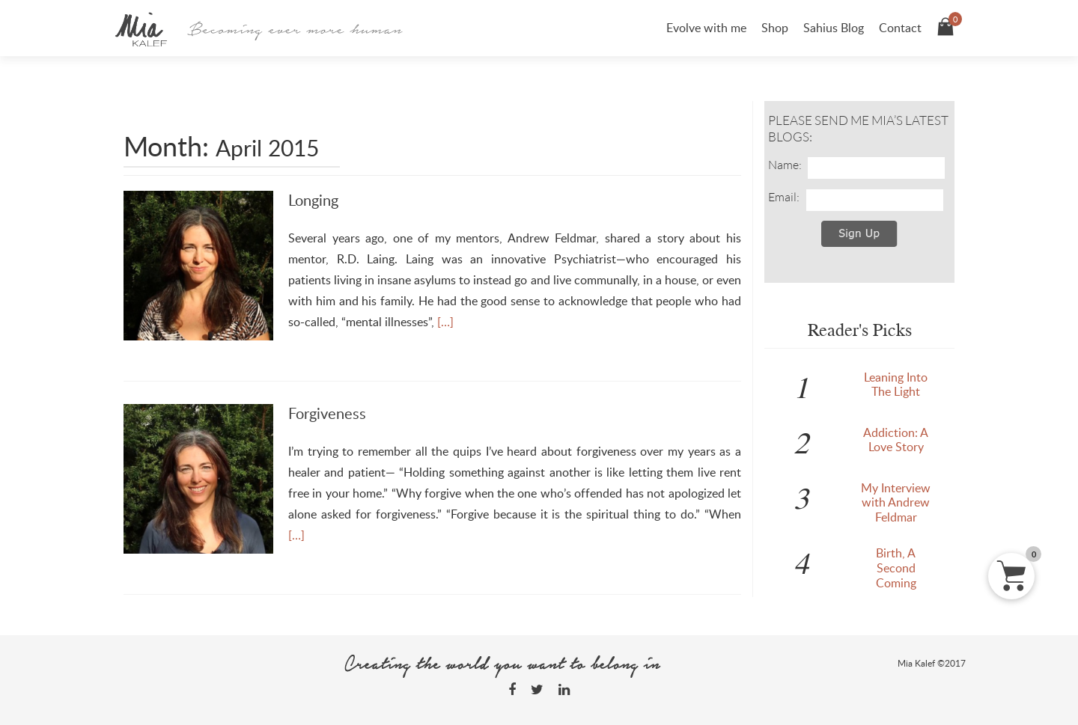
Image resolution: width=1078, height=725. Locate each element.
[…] (445, 321)
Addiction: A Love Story (895, 440)
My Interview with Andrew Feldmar (896, 503)
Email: (784, 196)
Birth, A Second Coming (896, 568)
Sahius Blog (833, 27)
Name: (785, 164)
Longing (313, 199)
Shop (774, 27)
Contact (900, 27)
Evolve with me (706, 27)
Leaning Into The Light (896, 384)
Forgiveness (327, 413)
